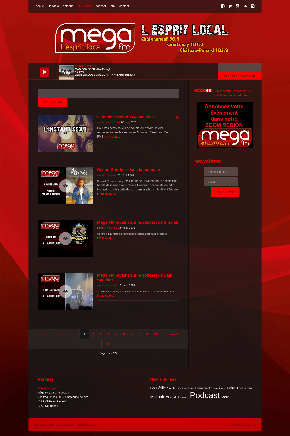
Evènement (202, 388)
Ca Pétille (158, 388)
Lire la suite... (112, 136)
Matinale (157, 397)
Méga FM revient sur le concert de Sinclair (137, 222)
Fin (108, 343)
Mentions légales (47, 388)
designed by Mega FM (244, 424)
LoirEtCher (244, 388)
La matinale (110, 175)
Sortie (225, 397)
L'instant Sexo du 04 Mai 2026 (126, 117)
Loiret (231, 388)
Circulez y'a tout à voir (180, 388)
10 (155, 334)
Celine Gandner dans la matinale (128, 169)
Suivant (173, 334)
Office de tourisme (177, 397)
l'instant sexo (218, 388)
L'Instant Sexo (111, 122)
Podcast (205, 395)
